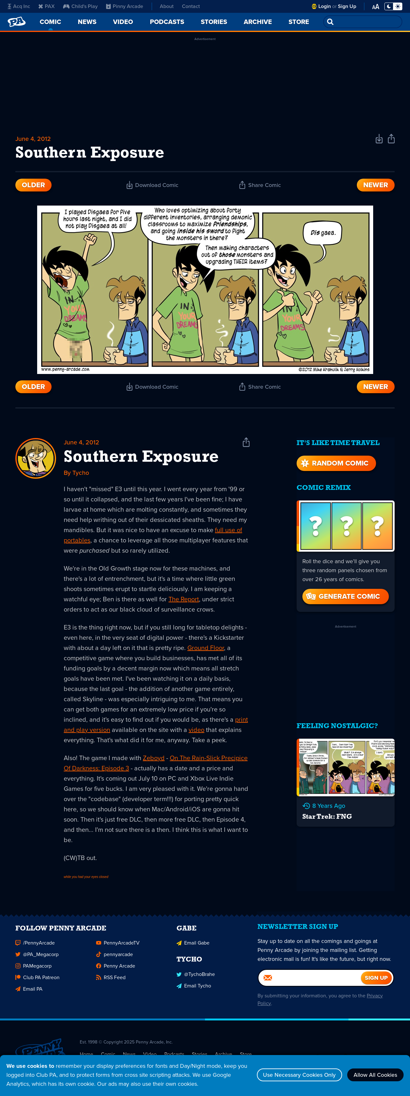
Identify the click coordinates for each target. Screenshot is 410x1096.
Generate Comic (342, 594)
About (167, 6)
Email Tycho (193, 990)
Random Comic (333, 461)
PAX (46, 6)
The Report (183, 600)
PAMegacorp (33, 970)
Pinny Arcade (124, 6)
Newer (375, 185)
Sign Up (347, 6)
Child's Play (80, 6)
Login (324, 6)
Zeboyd (154, 759)
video (196, 730)
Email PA (29, 993)
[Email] (309, 984)
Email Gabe (192, 947)
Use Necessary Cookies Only (297, 1075)
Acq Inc (19, 6)
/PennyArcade (35, 947)
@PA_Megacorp (37, 959)
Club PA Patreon (37, 982)
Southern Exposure (141, 458)
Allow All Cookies (375, 1075)
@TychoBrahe (195, 978)
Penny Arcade (115, 970)
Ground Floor (205, 649)
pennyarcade (114, 959)
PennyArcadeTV (118, 947)
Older (33, 185)
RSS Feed (111, 982)
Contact (191, 6)
